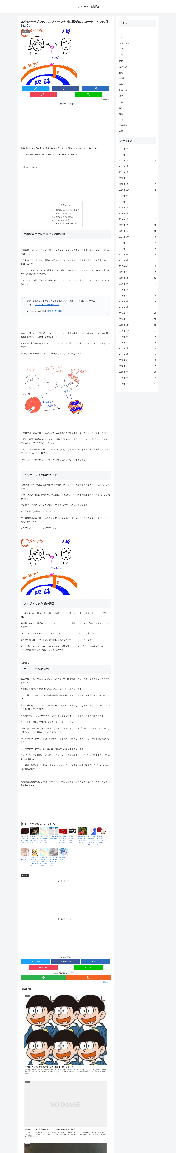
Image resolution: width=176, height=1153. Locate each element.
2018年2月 (137, 213)
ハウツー (123, 55)
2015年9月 (137, 337)
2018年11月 (137, 190)
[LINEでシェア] (102, 88)
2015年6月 (137, 354)
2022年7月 (137, 160)
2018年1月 (137, 219)
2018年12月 (137, 184)
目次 (62, 199)
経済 (121, 96)
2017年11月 (137, 231)
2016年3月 (137, 307)
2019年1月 (137, 178)
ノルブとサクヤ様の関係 (63, 212)
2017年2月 (137, 272)
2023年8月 (137, 149)
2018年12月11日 (54, 306)
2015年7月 (137, 348)
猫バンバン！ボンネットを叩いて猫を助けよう (34, 834)
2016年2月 (137, 313)
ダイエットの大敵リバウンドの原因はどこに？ (24, 855)
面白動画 (123, 125)
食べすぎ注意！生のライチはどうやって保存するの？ (101, 835)
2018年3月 (137, 207)
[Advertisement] (66, 115)
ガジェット (124, 43)
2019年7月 (137, 166)
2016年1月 (137, 319)
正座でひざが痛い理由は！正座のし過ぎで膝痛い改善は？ (34, 856)
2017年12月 (137, 225)
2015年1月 (137, 383)
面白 (121, 119)
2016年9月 (137, 284)
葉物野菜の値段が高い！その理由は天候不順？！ (82, 834)
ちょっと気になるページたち (67, 219)
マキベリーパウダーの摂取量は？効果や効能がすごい (24, 834)
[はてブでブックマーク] (66, 88)
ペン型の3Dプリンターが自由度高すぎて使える (72, 834)
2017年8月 (137, 242)
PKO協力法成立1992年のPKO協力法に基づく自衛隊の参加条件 (43, 856)
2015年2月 (137, 378)
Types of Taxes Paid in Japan (54, 833)
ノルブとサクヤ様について (64, 208)
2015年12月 (137, 325)
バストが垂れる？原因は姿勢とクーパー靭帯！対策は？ (91, 835)
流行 (121, 84)
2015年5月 (137, 360)
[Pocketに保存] (84, 88)
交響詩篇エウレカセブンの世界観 (66, 204)
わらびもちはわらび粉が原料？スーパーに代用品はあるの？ (53, 856)
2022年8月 (137, 154)
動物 (121, 61)
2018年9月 (137, 196)
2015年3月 (137, 372)
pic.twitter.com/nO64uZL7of (47, 300)
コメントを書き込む (65, 1128)
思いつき (25, 871)
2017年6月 (137, 254)
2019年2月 (137, 172)
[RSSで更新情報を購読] (88, 972)
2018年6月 (137, 201)
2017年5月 (137, 260)
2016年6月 (137, 295)
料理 (121, 73)
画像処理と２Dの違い (63, 854)
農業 (121, 114)
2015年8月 (137, 342)
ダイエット (124, 49)
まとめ (122, 37)
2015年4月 (137, 366)
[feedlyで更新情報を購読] (43, 972)
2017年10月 (137, 237)
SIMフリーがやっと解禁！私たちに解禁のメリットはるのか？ (44, 835)
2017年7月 (137, 248)
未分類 (122, 78)
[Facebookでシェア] (48, 88)
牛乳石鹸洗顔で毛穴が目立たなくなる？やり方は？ (62, 834)
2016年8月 (137, 290)
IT (120, 31)
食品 (121, 131)
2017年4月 (137, 266)
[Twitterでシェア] (30, 88)
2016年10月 (137, 278)
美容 (121, 102)
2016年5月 (137, 301)
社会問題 (123, 90)
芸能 (121, 108)
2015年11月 (137, 331)
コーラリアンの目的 (61, 215)
